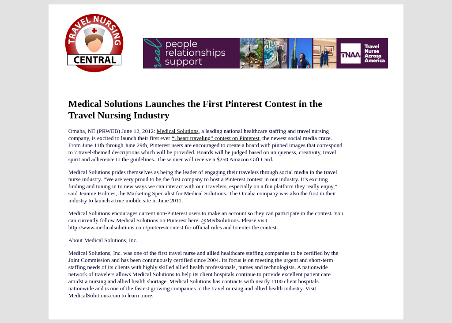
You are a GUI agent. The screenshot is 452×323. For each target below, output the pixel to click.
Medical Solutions (178, 131)
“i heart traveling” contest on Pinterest (216, 138)
